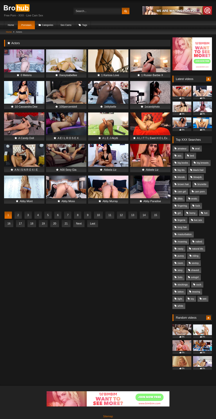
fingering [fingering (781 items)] (182, 205)
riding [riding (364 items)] (195, 255)
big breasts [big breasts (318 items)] (202, 162)
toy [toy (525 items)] (192, 298)
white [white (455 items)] (180, 305)
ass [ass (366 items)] (179, 155)
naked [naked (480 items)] (198, 241)
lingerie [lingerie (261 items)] (181, 220)
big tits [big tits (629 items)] (181, 170)
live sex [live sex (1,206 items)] (198, 220)
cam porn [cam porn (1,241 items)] (200, 191)
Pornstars (26, 25)
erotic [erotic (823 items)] (194, 198)
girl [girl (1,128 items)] (179, 213)
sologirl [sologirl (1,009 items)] (195, 277)
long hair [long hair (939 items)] (182, 227)
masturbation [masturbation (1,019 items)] (185, 234)
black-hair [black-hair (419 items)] (198, 170)
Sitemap (108, 416)
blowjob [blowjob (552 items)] (197, 177)
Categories (47, 25)
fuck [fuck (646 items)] (197, 205)
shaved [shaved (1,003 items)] (195, 270)
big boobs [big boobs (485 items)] (183, 162)
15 (155, 215)
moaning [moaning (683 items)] (182, 241)
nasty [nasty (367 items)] (180, 248)
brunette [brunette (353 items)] (201, 184)
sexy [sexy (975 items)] (180, 270)
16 (8, 223)
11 (109, 215)
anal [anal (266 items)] (197, 148)
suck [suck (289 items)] (198, 284)
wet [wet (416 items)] (204, 298)
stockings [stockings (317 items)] (183, 284)
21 (66, 223)
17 (20, 223)
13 (132, 215)
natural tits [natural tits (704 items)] (197, 248)
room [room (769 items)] (180, 263)
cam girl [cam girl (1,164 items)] (182, 191)
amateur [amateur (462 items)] (182, 148)
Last (92, 223)
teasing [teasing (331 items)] (196, 291)
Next (79, 223)
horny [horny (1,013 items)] (192, 213)
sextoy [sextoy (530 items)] (195, 263)
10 (98, 215)
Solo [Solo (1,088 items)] (180, 277)
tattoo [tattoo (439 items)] (181, 291)
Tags (84, 25)
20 (54, 223)
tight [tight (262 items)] (180, 298)
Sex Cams (66, 25)
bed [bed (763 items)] (192, 155)
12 (121, 215)
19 (43, 223)
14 (144, 215)
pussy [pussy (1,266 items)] (181, 255)
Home (11, 25)
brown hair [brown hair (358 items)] (183, 184)
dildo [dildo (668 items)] (180, 198)
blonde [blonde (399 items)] (181, 177)
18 (31, 223)
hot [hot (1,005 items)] (205, 213)
